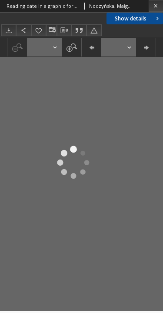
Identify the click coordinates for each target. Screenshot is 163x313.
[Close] (156, 6)
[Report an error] (93, 30)
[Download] (8, 30)
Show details (137, 18)
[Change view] (51, 30)
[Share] (23, 30)
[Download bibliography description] (64, 30)
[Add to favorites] (38, 30)
